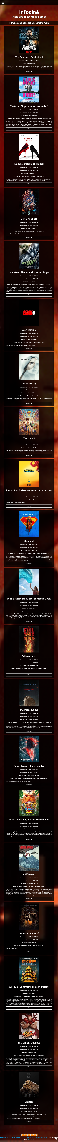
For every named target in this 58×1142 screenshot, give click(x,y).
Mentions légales (41, 1138)
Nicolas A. (31, 1139)
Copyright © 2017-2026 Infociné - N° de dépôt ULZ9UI (17, 1138)
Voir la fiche (29, 71)
